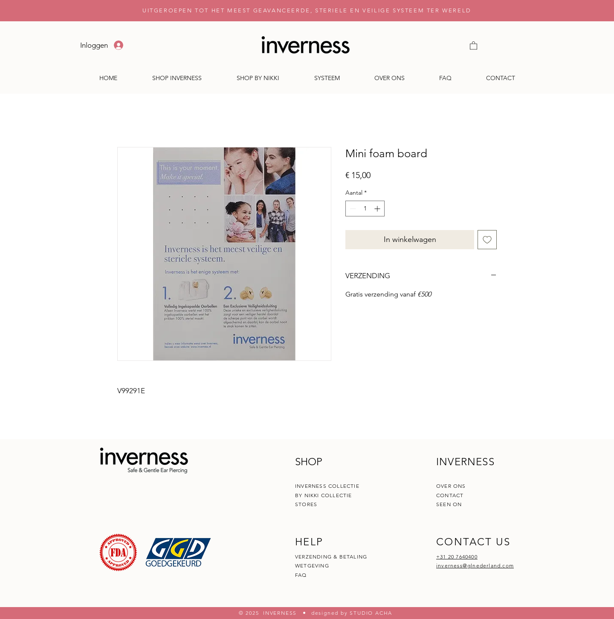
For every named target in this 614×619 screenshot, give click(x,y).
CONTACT (451, 495)
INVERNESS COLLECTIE (327, 486)
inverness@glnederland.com (475, 565)
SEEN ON (449, 504)
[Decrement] (352, 208)
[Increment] (378, 208)
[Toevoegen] (487, 239)
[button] (473, 45)
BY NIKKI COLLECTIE (323, 495)
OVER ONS (451, 486)
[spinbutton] (365, 208)
